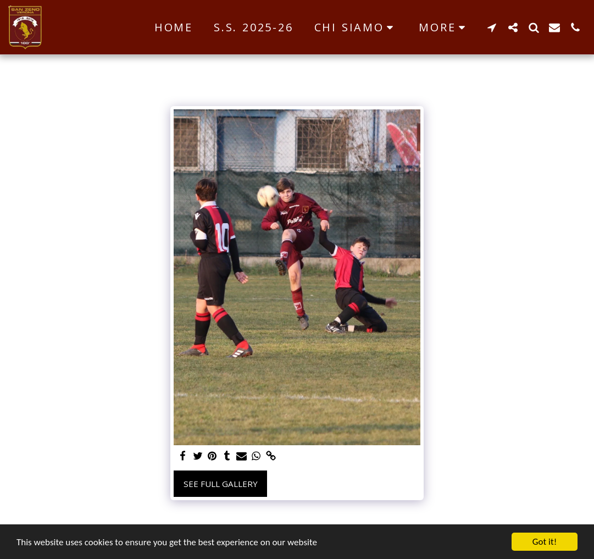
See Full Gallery (221, 483)
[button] (356, 27)
